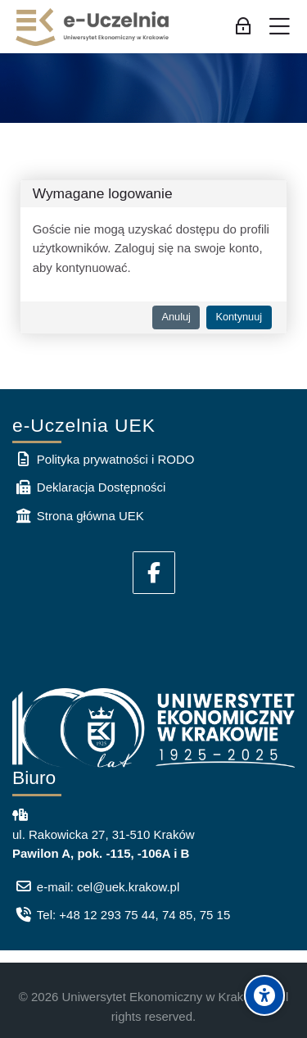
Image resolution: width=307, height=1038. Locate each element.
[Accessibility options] (264, 995)
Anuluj (175, 316)
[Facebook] (154, 572)
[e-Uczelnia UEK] (93, 27)
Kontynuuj (238, 316)
